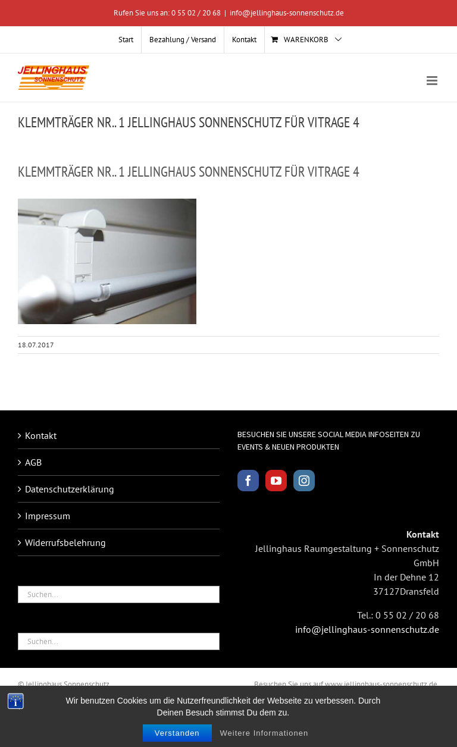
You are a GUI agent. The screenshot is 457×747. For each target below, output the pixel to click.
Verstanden (177, 737)
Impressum (47, 516)
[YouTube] (276, 480)
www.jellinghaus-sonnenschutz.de (381, 684)
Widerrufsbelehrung (65, 542)
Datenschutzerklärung (69, 489)
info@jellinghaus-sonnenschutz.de (287, 13)
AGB (33, 462)
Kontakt (41, 435)
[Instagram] (304, 480)
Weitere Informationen (264, 737)
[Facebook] (248, 480)
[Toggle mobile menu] (433, 80)
